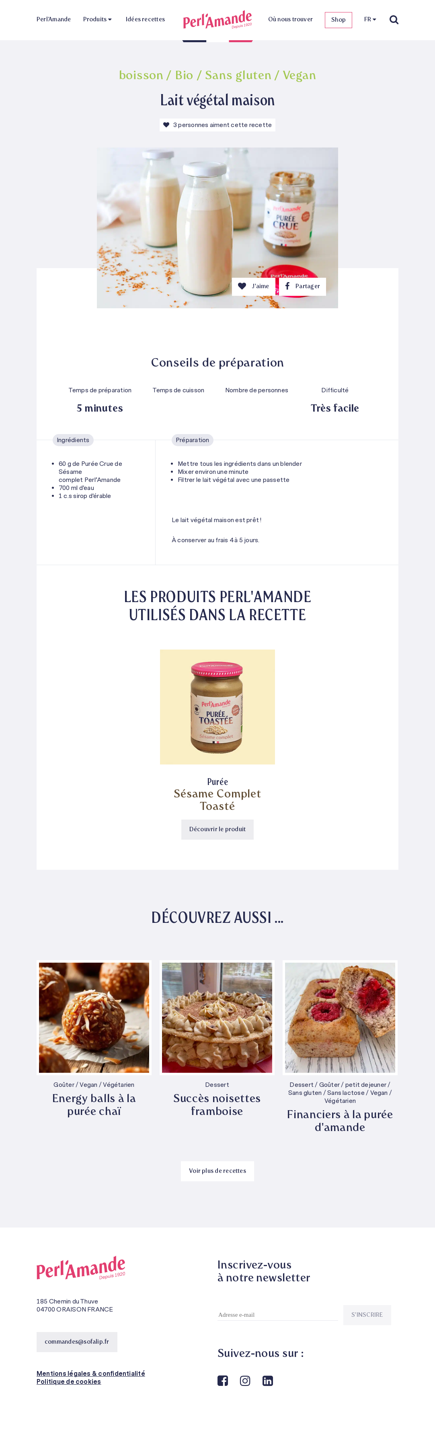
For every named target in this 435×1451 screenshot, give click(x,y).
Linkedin (267, 1381)
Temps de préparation (100, 390)
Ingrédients (73, 440)
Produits (95, 20)
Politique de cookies (69, 1381)
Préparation (192, 440)
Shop (338, 20)
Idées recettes (145, 20)
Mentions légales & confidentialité (91, 1373)
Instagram (244, 1381)
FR (367, 20)
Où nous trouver (290, 20)
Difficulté (335, 390)
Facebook (222, 1381)
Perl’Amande (54, 20)
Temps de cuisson (178, 390)
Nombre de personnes (256, 390)
